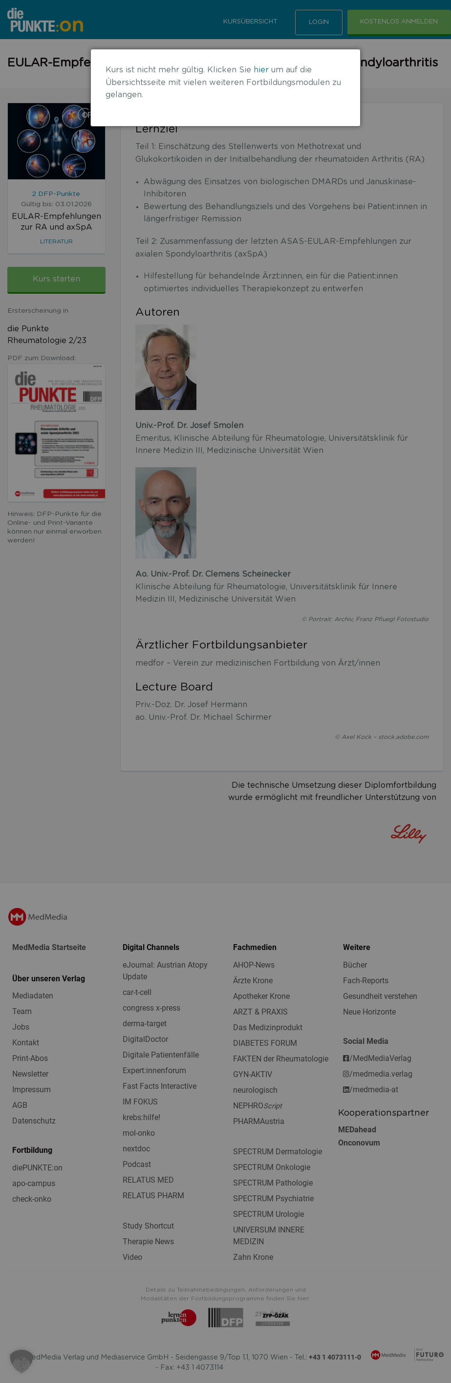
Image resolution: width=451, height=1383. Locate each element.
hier (261, 70)
